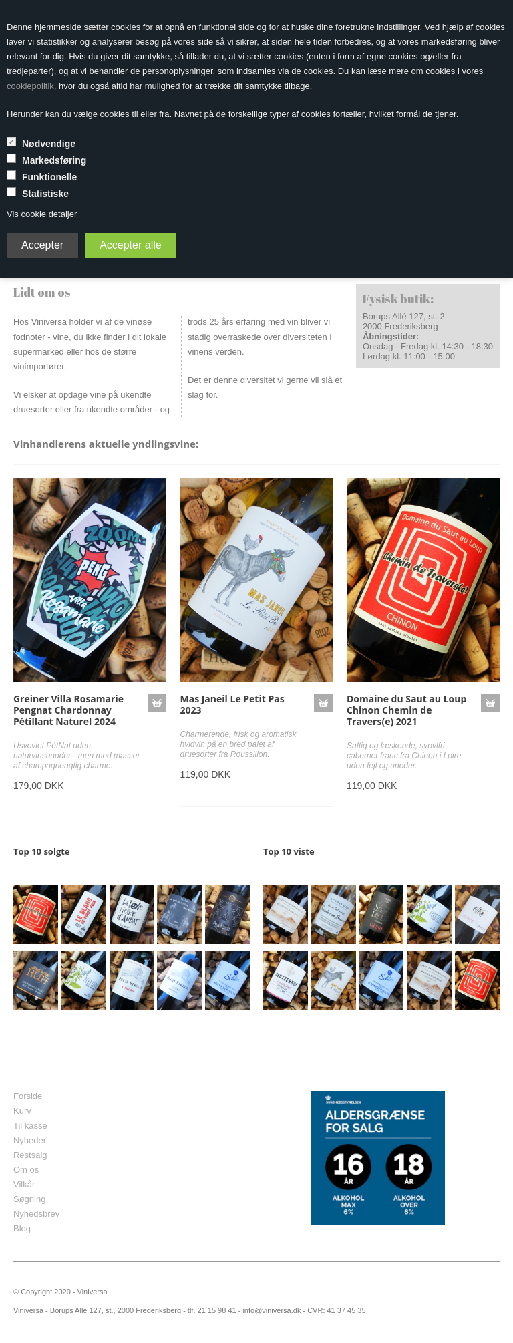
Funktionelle (49, 177)
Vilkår (24, 1184)
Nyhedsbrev (36, 1214)
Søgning (29, 1199)
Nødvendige (48, 143)
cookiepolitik (30, 86)
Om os (26, 1170)
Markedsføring (54, 160)
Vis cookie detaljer (42, 214)
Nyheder (29, 1140)
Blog (22, 1228)
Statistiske (45, 193)
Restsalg (30, 1155)
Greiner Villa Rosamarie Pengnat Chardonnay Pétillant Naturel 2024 (68, 710)
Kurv (22, 1111)
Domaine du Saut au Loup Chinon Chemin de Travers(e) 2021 (406, 710)
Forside (27, 1096)
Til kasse (30, 1126)
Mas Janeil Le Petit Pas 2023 (232, 704)
